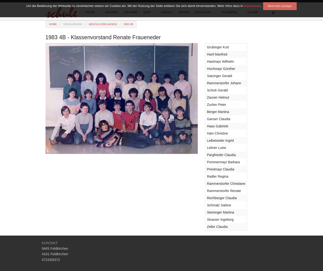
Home (53, 24)
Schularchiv (72, 24)
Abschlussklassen (103, 24)
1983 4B (128, 24)
